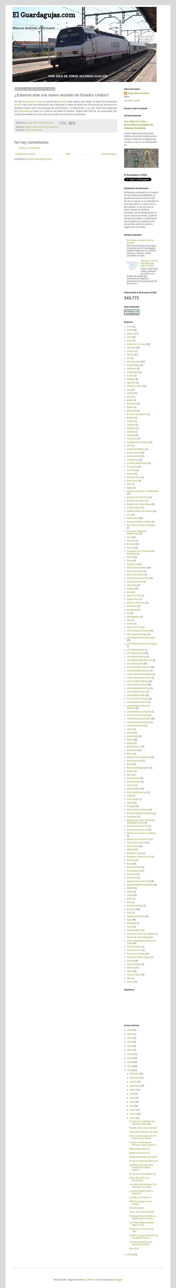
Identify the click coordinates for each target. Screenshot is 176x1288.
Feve (129, 537)
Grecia (130, 560)
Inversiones (132, 606)
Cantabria (131, 428)
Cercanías (131, 438)
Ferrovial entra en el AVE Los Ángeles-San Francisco (142, 1217)
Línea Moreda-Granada (137, 715)
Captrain (130, 432)
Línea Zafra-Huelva (135, 725)
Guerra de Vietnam (135, 574)
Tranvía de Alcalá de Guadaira (141, 934)
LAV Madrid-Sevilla (135, 653)
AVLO (129, 397)
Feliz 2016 (134, 1248)
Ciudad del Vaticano (136, 449)
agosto (133, 1090)
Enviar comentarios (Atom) (40, 159)
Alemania (131, 347)
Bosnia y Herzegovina (137, 414)
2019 (130, 1058)
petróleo (62, 101)
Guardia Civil (133, 564)
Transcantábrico (134, 930)
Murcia (130, 764)
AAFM (129, 330)
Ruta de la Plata (134, 867)
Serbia (130, 892)
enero (133, 1118)
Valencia (130, 967)
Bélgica (130, 407)
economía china (34, 101)
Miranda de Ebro (134, 761)
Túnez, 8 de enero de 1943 (141, 1212)
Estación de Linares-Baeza (139, 504)
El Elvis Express (136, 1208)
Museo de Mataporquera (138, 768)
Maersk (130, 743)
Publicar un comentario (29, 148)
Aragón (130, 375)
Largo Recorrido (134, 627)
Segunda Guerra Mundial (138, 881)
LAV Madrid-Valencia (136, 656)
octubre (133, 1082)
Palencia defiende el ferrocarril (143, 1157)
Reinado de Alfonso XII (137, 826)
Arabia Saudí (133, 372)
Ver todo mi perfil (132, 100)
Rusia (129, 864)
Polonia (130, 803)
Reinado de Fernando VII (138, 839)
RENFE (130, 849)
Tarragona (131, 923)
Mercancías (53, 127)
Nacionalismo (133, 778)
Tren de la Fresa (134, 950)
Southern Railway (135, 905)
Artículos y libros (134, 386)
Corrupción (132, 466)
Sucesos (131, 909)
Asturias (130, 393)
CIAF (129, 446)
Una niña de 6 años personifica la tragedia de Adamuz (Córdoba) (138, 125)
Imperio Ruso (133, 599)
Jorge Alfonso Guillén (138, 93)
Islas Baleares (133, 617)
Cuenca (130, 474)
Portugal (130, 806)
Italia (129, 620)
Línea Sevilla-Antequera (138, 722)
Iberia (129, 592)
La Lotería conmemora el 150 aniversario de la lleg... (142, 1185)
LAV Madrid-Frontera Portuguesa (142, 644)
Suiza (129, 913)
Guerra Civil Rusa (135, 571)
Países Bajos (133, 799)
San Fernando (133, 871)
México (130, 753)
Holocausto (132, 585)
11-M (129, 326)
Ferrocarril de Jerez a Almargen (141, 525)
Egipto (130, 488)
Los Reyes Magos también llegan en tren (141, 1223)
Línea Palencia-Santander (139, 718)
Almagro (130, 351)
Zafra (129, 978)
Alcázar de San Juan (136, 344)
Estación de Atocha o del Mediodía (142, 491)
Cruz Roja (131, 470)
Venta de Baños (134, 975)
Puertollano (132, 816)
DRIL (129, 484)
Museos (130, 771)
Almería (130, 354)
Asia (129, 390)
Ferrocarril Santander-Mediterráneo (137, 532)
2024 (130, 1038)
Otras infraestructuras (136, 792)
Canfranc (131, 425)
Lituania (130, 733)
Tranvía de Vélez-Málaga (138, 937)
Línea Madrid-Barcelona (138, 688)
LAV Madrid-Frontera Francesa (141, 638)
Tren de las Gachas (136, 954)
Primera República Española (140, 813)
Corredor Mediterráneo (137, 463)
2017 (130, 1066)
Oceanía (130, 785)
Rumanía (131, 860)
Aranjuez (131, 379)
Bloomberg (24, 111)
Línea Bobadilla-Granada (138, 671)
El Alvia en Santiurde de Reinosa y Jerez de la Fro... (143, 1143)
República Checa (134, 853)
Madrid (130, 740)
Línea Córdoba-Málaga (137, 681)
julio (132, 1094)
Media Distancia (134, 746)
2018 (130, 1062)
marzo (133, 1110)
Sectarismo (132, 877)
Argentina (131, 382)
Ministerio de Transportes (138, 757)
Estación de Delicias (136, 500)
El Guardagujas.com (43, 15)
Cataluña (131, 435)
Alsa (129, 358)
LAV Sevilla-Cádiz (135, 663)
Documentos (132, 481)
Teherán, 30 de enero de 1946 (143, 1128)
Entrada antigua (108, 154)
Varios (129, 971)
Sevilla (130, 895)
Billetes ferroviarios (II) (139, 1149)
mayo (132, 1102)
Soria (129, 902)
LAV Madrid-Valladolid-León (139, 660)
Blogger (118, 1280)
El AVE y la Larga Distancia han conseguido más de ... (143, 1236)
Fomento (131, 544)
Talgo (129, 920)
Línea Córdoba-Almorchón (139, 678)
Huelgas (130, 588)
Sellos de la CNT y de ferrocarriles (139, 1179)
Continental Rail (134, 456)
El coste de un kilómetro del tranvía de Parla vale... (142, 1122)
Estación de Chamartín (137, 497)
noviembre (135, 1078)
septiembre (135, 1086)
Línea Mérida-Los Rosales (139, 712)
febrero (133, 1114)
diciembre (134, 1073)
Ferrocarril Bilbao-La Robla (139, 522)
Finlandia (131, 540)
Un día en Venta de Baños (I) (142, 1174)
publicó (18, 104)
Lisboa (130, 729)
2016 (130, 1070)
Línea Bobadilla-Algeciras (138, 667)
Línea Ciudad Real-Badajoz (139, 674)
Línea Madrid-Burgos (136, 691)
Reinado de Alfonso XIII (137, 830)
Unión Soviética (134, 964)
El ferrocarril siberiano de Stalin (143, 1132)
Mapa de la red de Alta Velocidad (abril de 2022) (149, 263)
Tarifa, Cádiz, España (34, 130)
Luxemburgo (132, 736)
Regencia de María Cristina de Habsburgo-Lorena (141, 821)
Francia (130, 548)
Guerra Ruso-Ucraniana (137, 578)
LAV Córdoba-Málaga (136, 634)
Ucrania (130, 961)
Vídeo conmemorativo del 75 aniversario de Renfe (142, 1137)
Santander (131, 874)
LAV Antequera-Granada (138, 630)
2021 (130, 1050)
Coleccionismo (133, 453)
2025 (130, 1034)
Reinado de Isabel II (136, 842)
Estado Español (134, 508)
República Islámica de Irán (139, 857)
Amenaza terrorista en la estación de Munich (140, 1243)
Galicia (130, 557)
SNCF (129, 899)
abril (132, 1106)
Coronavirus (132, 460)
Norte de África (133, 781)
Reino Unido (132, 846)
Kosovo (130, 623)
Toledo (130, 927)
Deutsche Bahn (134, 477)
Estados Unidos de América (36, 127)
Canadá (130, 421)
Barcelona (131, 403)
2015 (130, 1254)
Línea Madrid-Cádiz (136, 695)
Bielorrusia (131, 410)
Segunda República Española (140, 885)
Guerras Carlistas (135, 582)
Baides (130, 400)
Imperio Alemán (134, 595)
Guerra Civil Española (137, 567)
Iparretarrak (132, 610)
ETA (128, 515)
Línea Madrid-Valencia (137, 702)
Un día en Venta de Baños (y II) (143, 1161)
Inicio (68, 154)
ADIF (129, 337)
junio (132, 1098)
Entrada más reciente (25, 154)
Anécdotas (131, 368)
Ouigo (129, 796)
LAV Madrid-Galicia (135, 650)
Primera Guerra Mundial (138, 809)
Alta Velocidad (133, 362)
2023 (130, 1042)
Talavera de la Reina (136, 916)
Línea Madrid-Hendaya (137, 699)
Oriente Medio (133, 789)
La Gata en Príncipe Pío (140, 1197)
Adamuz (130, 334)
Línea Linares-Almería (137, 684)
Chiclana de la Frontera (137, 442)
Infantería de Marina (136, 602)
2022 (130, 1046)
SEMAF (130, 888)
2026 (130, 1030)
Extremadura (133, 518)
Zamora (130, 982)
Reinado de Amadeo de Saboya (141, 833)
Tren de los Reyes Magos (138, 957)
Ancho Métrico (133, 365)
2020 (130, 1054)
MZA (129, 775)
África (129, 340)
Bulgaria (130, 418)
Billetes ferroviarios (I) (139, 1153)
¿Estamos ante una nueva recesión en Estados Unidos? (141, 1167)
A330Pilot (90, 1280)
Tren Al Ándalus (134, 947)
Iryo (128, 613)
